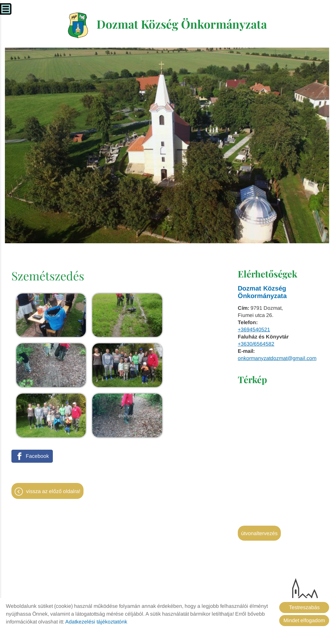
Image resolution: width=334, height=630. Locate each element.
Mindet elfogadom (304, 620)
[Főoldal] (76, 26)
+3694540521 (254, 330)
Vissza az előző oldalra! (53, 433)
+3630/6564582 (256, 344)
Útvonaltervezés (259, 534)
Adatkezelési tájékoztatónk (96, 621)
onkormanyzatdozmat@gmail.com (277, 359)
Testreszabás (304, 607)
